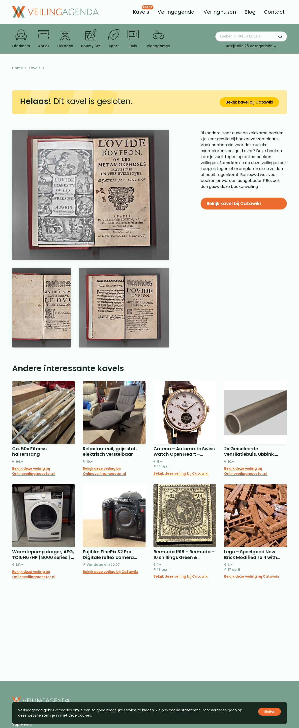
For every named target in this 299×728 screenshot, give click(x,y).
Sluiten (269, 711)
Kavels (34, 68)
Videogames (158, 38)
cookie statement (184, 710)
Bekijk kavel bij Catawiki (249, 102)
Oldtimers (21, 38)
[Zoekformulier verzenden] (280, 36)
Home (17, 68)
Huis (133, 38)
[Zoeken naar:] (251, 36)
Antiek (43, 38)
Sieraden (65, 38)
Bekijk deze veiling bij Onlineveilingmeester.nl (33, 471)
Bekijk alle (251, 45)
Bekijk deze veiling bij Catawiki (181, 473)
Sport (114, 38)
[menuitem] (141, 12)
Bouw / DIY (90, 38)
